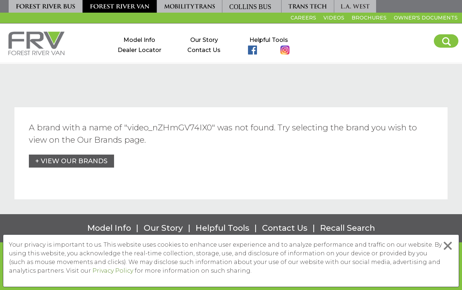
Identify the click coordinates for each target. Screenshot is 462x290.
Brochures (369, 17)
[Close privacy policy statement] (448, 246)
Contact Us (204, 50)
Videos (333, 17)
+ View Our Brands (71, 161)
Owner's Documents (426, 17)
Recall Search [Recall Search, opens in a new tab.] (347, 228)
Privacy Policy (112, 270)
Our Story (204, 39)
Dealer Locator (139, 50)
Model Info (139, 39)
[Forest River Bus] (45, 6)
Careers (302, 18)
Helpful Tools (268, 39)
